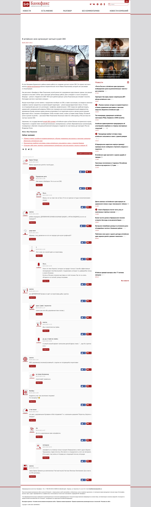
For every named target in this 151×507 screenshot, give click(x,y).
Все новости (125, 281)
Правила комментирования (64, 501)
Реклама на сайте (105, 501)
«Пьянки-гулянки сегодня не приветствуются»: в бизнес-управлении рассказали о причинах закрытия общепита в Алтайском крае (111, 107)
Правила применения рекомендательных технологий (86, 501)
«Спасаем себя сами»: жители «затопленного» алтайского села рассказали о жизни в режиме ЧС (55, 145)
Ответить (32, 168)
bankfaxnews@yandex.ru (95, 488)
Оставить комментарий (84, 153)
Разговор (67, 11)
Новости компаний (119, 11)
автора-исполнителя (33, 86)
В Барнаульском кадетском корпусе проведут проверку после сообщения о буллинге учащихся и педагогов (111, 146)
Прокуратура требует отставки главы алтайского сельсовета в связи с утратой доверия (54, 143)
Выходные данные (27, 501)
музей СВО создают (49, 121)
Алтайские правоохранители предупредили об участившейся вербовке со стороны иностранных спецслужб (111, 126)
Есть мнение (47, 11)
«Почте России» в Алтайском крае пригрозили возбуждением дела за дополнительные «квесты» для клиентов (111, 88)
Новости (27, 11)
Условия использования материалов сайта (44, 501)
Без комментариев (90, 11)
